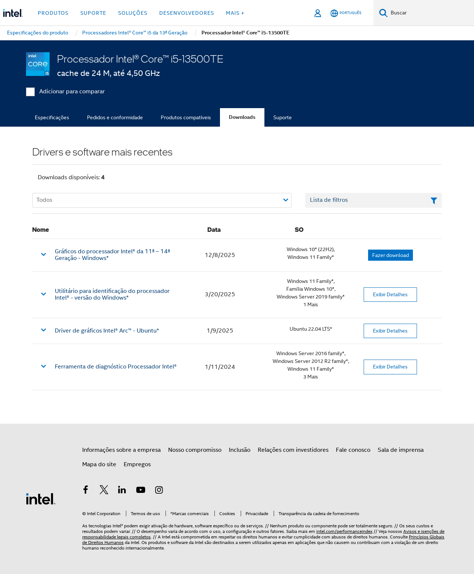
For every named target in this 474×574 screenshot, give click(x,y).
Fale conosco (353, 450)
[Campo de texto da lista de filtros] (373, 200)
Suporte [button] (93, 13)
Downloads (242, 117)
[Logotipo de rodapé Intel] (41, 498)
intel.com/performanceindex (344, 531)
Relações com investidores (293, 450)
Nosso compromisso (194, 450)
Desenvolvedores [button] (186, 13)
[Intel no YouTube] (140, 491)
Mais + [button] (235, 13)
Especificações (52, 117)
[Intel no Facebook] (85, 491)
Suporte (282, 117)
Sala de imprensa (401, 450)
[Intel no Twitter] (104, 491)
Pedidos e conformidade (115, 117)
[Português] (345, 13)
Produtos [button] (53, 13)
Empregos (137, 464)
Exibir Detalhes (390, 294)
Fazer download (390, 255)
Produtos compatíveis (186, 117)
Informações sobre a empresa (121, 450)
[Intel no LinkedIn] (122, 491)
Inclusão (239, 450)
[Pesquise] (383, 12)
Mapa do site (99, 464)
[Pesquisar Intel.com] (431, 13)
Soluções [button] (132, 13)
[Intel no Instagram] (159, 491)
